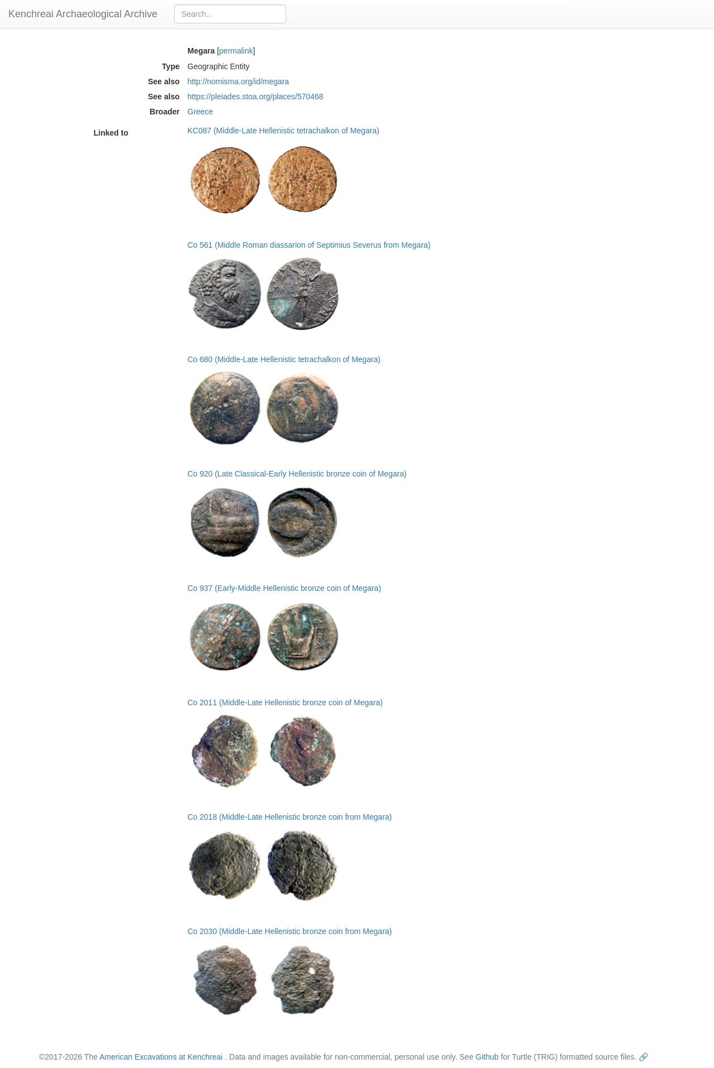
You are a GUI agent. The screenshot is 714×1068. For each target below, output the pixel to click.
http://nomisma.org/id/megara (238, 81)
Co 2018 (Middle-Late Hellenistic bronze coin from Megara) (289, 816)
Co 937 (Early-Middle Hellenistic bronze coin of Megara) (284, 588)
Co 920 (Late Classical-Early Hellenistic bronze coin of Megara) (297, 473)
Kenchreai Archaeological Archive (82, 14)
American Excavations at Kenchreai (161, 1056)
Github (487, 1056)
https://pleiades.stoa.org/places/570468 (255, 96)
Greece (200, 111)
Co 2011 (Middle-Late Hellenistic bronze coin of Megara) (285, 702)
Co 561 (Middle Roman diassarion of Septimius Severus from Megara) (309, 244)
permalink (236, 50)
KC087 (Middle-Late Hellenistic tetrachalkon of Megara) (283, 130)
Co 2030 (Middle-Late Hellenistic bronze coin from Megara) (289, 931)
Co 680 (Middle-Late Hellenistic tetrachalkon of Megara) (283, 359)
